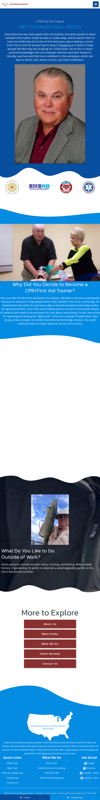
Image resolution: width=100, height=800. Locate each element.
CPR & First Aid (52, 772)
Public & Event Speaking (51, 777)
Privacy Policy (51, 793)
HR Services (51, 763)
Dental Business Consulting (51, 768)
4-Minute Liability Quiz (12, 772)
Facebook (89, 768)
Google (89, 763)
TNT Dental (91, 793)
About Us (50, 624)
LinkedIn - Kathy (89, 772)
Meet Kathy (50, 633)
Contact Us (50, 663)
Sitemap (39, 793)
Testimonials (12, 777)
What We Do (50, 643)
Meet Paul (12, 768)
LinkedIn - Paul (89, 777)
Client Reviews (50, 653)
